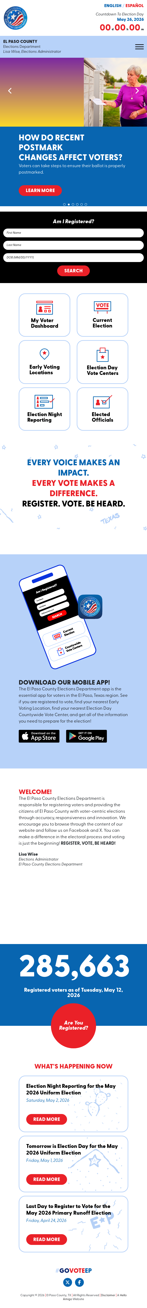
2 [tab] (69, 204)
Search (73, 271)
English (112, 6)
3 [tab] (73, 204)
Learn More (40, 190)
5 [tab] (82, 204)
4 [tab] (77, 204)
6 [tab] (86, 204)
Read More (46, 1119)
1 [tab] (64, 204)
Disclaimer (108, 1295)
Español (135, 6)
